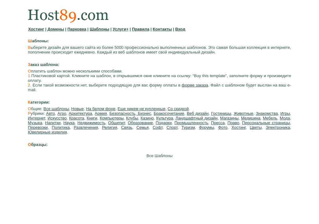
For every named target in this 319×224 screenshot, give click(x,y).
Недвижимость (91, 122)
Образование (140, 122)
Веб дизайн (197, 113)
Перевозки (38, 127)
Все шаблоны (56, 108)
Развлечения (86, 127)
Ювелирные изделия (47, 132)
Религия (109, 127)
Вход (180, 29)
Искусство (57, 118)
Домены (56, 29)
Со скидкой (178, 108)
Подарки (164, 122)
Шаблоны (99, 29)
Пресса (218, 122)
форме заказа (195, 85)
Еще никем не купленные (141, 108)
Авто (50, 113)
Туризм (188, 127)
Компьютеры (112, 118)
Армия (101, 113)
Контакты (162, 29)
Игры (285, 113)
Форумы (206, 127)
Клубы (132, 118)
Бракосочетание (169, 113)
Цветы (256, 127)
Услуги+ (121, 29)
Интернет (36, 118)
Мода (285, 118)
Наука (68, 122)
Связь (126, 127)
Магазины (229, 118)
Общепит (116, 122)
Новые (77, 108)
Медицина (250, 118)
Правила (140, 29)
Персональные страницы (266, 122)
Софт (158, 127)
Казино (147, 118)
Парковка (76, 29)
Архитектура (80, 113)
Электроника (278, 127)
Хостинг (36, 29)
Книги (92, 118)
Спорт (172, 127)
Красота (76, 118)
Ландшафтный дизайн (196, 118)
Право (233, 122)
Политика (61, 127)
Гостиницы (221, 113)
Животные (243, 113)
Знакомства (267, 113)
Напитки (53, 122)
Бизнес (143, 113)
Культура (164, 118)
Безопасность (122, 113)
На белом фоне (100, 108)
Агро (61, 113)
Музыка (35, 122)
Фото (222, 127)
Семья (142, 127)
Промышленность (191, 122)
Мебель (270, 118)
